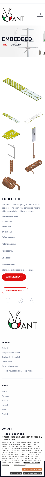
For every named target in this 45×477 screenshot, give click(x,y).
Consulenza (7, 362)
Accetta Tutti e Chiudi (32, 469)
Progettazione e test (11, 353)
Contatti (5, 414)
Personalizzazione (10, 366)
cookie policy (20, 465)
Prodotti (5, 400)
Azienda (5, 396)
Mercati (5, 405)
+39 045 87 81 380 (14, 434)
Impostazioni (16, 473)
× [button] (41, 437)
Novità (5, 410)
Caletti (5, 348)
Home (4, 45)
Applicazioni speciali (11, 357)
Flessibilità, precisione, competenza (17, 371)
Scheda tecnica (13, 277)
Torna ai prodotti (14, 291)
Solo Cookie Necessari (32, 473)
